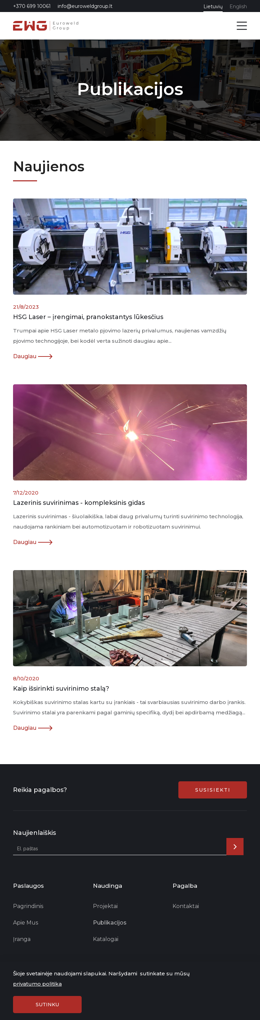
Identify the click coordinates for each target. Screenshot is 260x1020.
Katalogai (105, 939)
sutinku (47, 1004)
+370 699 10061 (32, 6)
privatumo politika (37, 984)
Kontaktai (186, 906)
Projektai (105, 906)
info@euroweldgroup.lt (85, 6)
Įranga (22, 939)
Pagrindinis (28, 906)
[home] (45, 25)
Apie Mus (25, 922)
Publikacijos (110, 922)
